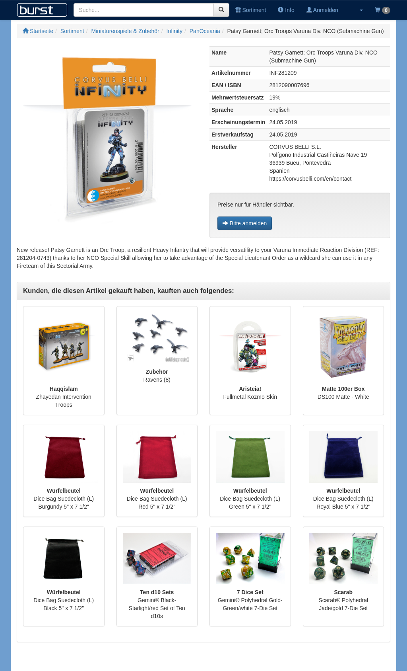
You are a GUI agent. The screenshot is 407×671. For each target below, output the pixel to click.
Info (286, 10)
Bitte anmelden (245, 223)
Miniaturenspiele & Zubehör (125, 31)
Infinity (174, 31)
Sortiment (250, 10)
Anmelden (322, 10)
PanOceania (205, 31)
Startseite (38, 31)
